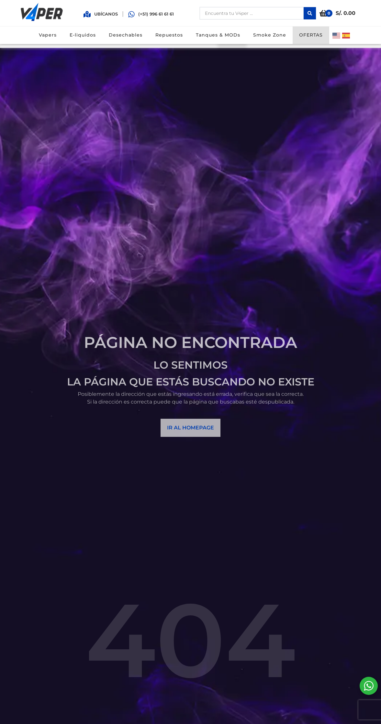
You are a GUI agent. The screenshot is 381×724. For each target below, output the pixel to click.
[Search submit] (310, 13)
